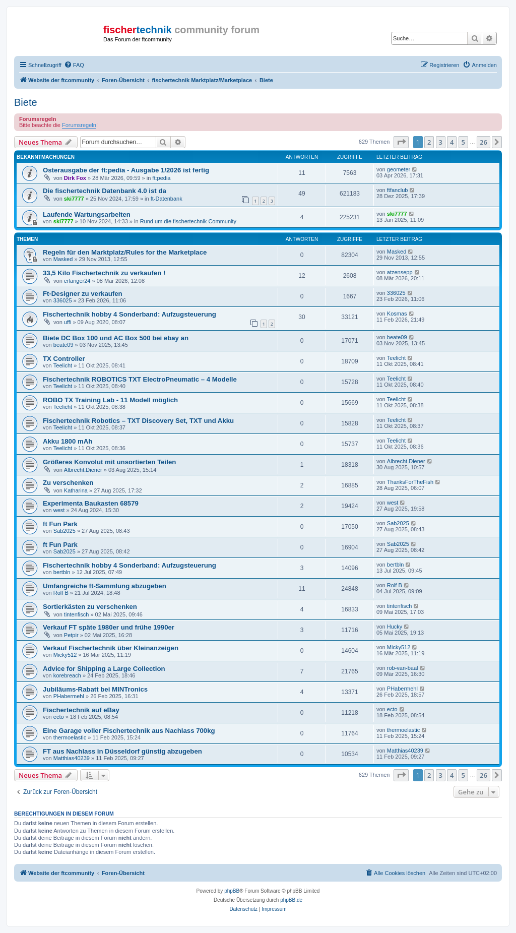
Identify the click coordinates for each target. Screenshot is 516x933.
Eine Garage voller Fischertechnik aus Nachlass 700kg (129, 730)
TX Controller (64, 358)
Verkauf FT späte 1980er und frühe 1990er (108, 627)
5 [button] (463, 142)
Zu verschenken (68, 482)
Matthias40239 (71, 758)
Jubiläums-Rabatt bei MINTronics (95, 689)
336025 (62, 300)
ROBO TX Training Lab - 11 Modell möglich (110, 400)
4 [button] (452, 142)
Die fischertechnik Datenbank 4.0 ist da (104, 191)
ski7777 (74, 199)
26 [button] (483, 142)
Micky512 (65, 655)
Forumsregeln (79, 125)
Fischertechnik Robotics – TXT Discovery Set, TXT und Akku (138, 420)
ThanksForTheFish (410, 482)
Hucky (395, 627)
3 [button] (440, 142)
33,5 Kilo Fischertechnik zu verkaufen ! (104, 273)
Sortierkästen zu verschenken (90, 606)
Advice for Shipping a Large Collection (104, 668)
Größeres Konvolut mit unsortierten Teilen (109, 462)
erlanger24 (77, 281)
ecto (58, 717)
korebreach (67, 675)
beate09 (63, 345)
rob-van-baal (402, 668)
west (59, 510)
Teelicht (62, 365)
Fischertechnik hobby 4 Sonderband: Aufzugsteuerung (129, 314)
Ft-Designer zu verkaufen (82, 293)
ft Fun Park (60, 524)
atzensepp (400, 272)
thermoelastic (69, 737)
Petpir (71, 635)
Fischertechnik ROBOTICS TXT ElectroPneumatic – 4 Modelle (140, 379)
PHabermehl (68, 696)
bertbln (62, 572)
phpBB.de (291, 900)
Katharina (76, 490)
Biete (25, 102)
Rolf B (61, 593)
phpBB (231, 891)
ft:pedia (161, 178)
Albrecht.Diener (83, 470)
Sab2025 (64, 531)
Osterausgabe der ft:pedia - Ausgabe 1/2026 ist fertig (126, 170)
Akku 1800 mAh (67, 441)
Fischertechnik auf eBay (81, 710)
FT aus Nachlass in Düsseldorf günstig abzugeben (122, 751)
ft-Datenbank (166, 199)
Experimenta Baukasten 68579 (91, 503)
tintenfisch (76, 614)
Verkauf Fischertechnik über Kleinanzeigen (110, 648)
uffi (67, 322)
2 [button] (429, 142)
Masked (63, 259)
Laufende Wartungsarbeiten (87, 214)
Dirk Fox (75, 178)
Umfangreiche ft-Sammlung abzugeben (104, 586)
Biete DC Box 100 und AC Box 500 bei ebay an (115, 338)
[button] (401, 142)
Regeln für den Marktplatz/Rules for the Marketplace (125, 252)
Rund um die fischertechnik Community (188, 221)
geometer (398, 169)
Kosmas (397, 313)
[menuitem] (74, 65)
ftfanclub (397, 190)
